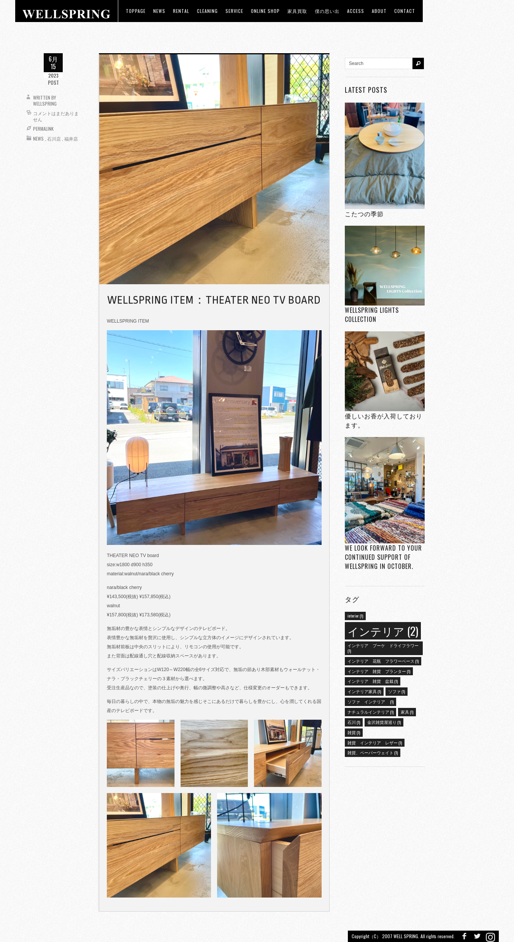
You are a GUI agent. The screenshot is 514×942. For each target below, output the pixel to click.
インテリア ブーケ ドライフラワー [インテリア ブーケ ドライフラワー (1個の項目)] (383, 648)
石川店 (54, 138)
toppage (136, 11)
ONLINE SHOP (265, 11)
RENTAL (181, 11)
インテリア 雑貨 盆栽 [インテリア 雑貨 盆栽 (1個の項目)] (372, 681)
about (379, 11)
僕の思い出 (327, 11)
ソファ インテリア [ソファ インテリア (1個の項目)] (370, 701)
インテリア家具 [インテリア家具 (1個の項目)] (364, 691)
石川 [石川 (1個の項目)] (353, 722)
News (38, 138)
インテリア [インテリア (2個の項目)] (382, 630)
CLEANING (207, 11)
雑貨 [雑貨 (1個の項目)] (353, 732)
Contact (404, 11)
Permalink (43, 128)
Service (234, 11)
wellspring (45, 103)
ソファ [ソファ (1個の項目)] (396, 691)
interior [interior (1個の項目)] (355, 616)
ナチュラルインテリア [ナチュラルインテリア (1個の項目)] (370, 712)
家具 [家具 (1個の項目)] (407, 712)
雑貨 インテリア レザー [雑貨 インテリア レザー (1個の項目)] (374, 742)
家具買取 (297, 11)
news (159, 11)
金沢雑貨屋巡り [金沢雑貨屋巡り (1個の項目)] (384, 722)
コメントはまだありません (56, 116)
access (355, 11)
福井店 (71, 138)
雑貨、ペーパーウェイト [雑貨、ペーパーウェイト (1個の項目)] (372, 752)
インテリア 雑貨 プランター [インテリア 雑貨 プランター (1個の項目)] (378, 671)
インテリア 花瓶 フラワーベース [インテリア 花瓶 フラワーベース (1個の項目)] (383, 661)
